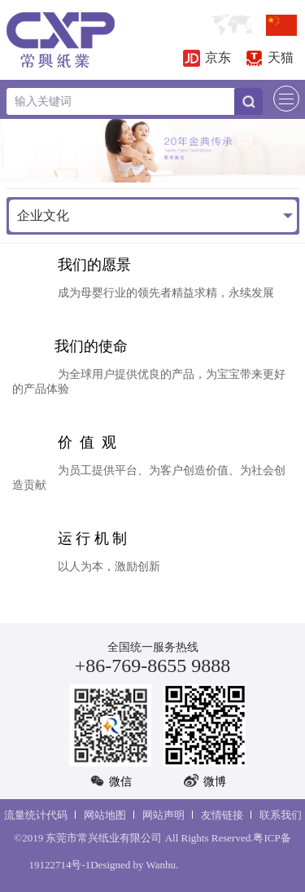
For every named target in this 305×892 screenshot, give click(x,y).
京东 (207, 57)
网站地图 (105, 815)
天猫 (270, 57)
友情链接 (222, 815)
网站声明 (163, 815)
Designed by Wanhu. (134, 865)
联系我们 (280, 815)
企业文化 (43, 215)
